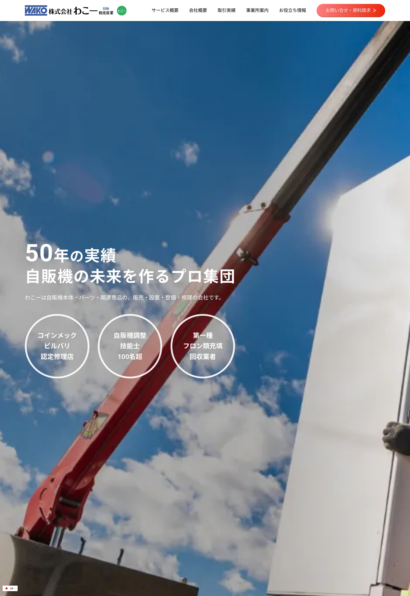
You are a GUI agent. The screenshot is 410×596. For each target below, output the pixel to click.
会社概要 (198, 10)
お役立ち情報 (292, 10)
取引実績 (227, 10)
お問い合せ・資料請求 (351, 10)
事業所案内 (257, 10)
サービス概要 (165, 10)
